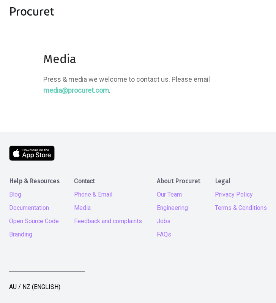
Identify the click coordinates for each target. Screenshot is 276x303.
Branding (20, 234)
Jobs (163, 221)
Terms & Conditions (241, 207)
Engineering (172, 207)
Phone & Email (93, 194)
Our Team (169, 194)
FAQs (164, 234)
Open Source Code (34, 221)
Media (82, 207)
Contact (84, 181)
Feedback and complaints (108, 221)
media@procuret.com (76, 90)
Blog (15, 194)
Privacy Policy (234, 194)
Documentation (29, 207)
